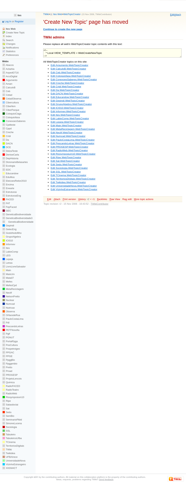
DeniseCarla (10, 154)
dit (172, 14)
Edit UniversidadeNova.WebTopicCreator (74, 185)
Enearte (8, 188)
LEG (6, 255)
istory (82, 199)
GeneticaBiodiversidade (16, 214)
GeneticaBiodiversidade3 (17, 218)
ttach (177, 14)
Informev (8, 244)
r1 (94, 199)
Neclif (7, 292)
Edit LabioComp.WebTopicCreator (70, 118)
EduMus (8, 177)
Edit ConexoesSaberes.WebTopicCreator (74, 79)
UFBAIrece (10, 457)
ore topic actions (143, 199)
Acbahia (8, 69)
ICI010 (7, 240)
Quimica (8, 382)
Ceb (6, 91)
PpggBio (8, 359)
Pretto (7, 367)
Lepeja (7, 259)
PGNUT (8, 337)
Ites (17, 15)
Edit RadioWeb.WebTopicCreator (69, 150)
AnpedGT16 (10, 72)
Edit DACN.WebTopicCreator (67, 93)
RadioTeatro (10, 389)
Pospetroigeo (11, 348)
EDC (6, 169)
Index (7, 36)
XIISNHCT (9, 468)
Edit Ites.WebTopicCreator (65, 115)
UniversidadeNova (13, 460)
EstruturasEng (11, 195)
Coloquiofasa (11, 117)
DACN (7, 143)
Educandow (10, 173)
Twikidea (8, 453)
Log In (8, 21)
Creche (8, 132)
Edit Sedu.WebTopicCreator (66, 164)
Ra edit (127, 199)
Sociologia (9, 427)
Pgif (6, 333)
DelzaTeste (10, 151)
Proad (7, 371)
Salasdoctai (10, 404)
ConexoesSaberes (14, 121)
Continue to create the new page (62, 29)
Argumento (10, 80)
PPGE (7, 356)
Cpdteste (8, 124)
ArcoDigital (9, 76)
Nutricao (8, 307)
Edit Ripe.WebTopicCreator (66, 157)
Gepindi (8, 225)
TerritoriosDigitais (13, 445)
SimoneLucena (12, 423)
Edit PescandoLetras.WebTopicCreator (72, 143)
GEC (6, 210)
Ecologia (8, 165)
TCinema (8, 442)
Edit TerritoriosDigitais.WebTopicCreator (73, 178)
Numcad (8, 303)
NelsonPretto (11, 296)
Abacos (8, 65)
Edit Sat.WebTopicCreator (65, 161)
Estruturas (9, 192)
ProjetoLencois (12, 378)
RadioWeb (9, 393)
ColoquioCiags (11, 113)
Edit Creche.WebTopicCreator (67, 83)
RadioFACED (11, 386)
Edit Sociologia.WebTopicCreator (69, 168)
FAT (6, 203)
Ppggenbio (9, 363)
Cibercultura (10, 102)
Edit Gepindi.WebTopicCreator (68, 100)
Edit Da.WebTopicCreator (65, 90)
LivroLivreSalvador (14, 266)
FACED (8, 199)
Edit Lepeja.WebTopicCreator (67, 122)
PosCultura (10, 345)
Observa (8, 311)
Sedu (7, 412)
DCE (6, 147)
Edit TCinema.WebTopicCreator (68, 175)
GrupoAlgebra (11, 236)
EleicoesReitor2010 (14, 180)
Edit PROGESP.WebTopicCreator (69, 146)
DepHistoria (10, 158)
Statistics (8, 51)
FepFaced (9, 207)
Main (6, 270)
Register (19, 21)
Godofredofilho (12, 233)
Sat (5, 408)
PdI (5, 322)
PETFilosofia (10, 330)
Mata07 (8, 277)
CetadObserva (11, 98)
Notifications (10, 47)
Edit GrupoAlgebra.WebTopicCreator (71, 104)
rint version (69, 199)
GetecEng (9, 229)
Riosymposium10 (13, 397)
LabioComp (10, 251)
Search (7, 40)
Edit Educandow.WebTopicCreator (70, 97)
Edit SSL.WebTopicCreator (66, 171)
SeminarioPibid (12, 419)
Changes (8, 43)
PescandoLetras (12, 326)
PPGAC (8, 352)
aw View (114, 199)
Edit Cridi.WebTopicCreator (66, 86)
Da (5, 139)
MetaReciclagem (13, 289)
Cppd (7, 128)
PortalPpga (10, 341)
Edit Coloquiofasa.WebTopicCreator (71, 76)
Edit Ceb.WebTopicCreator (66, 72)
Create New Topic (13, 32)
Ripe (6, 401)
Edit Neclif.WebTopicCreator (66, 132)
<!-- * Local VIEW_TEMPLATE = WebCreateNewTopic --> (112, 53)
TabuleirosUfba (12, 438)
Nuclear (8, 300)
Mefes (7, 281)
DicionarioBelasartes (15, 162)
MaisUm (8, 274)
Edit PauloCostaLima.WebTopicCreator (73, 139)
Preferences (10, 55)
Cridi (6, 136)
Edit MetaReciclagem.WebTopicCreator (73, 129)
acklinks (102, 199)
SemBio (8, 416)
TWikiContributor (103, 14)
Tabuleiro (8, 434)
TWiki (46, 14)
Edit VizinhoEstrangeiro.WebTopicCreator (74, 189)
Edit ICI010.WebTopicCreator (67, 108)
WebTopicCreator (72, 14)
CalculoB (8, 87)
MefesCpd (9, 285)
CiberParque (10, 110)
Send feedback (106, 479)
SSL (6, 430)
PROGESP (10, 375)
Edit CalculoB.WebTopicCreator (68, 68)
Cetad (7, 95)
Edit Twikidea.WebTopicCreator (68, 182)
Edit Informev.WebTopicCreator (68, 111)
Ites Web (57, 14)
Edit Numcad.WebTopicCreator (68, 136)
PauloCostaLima (12, 318)
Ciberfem (9, 106)
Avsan (7, 83)
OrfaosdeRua (11, 315)
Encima (8, 184)
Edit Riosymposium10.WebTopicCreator (73, 154)
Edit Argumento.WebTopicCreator (69, 65)
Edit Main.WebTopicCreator (66, 125)
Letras (7, 262)
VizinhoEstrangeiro (14, 464)
